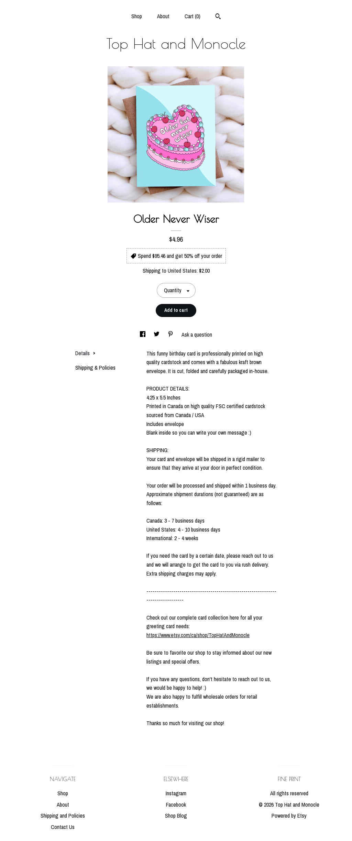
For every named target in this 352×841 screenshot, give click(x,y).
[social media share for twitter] (157, 334)
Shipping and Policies (63, 815)
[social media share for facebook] (143, 334)
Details (85, 353)
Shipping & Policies (95, 367)
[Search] (218, 17)
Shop (136, 16)
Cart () (192, 16)
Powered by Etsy (289, 815)
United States (182, 270)
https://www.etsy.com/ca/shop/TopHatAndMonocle (198, 635)
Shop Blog (176, 815)
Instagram (176, 793)
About (163, 16)
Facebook (176, 804)
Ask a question (197, 334)
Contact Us (63, 827)
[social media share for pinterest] (171, 334)
